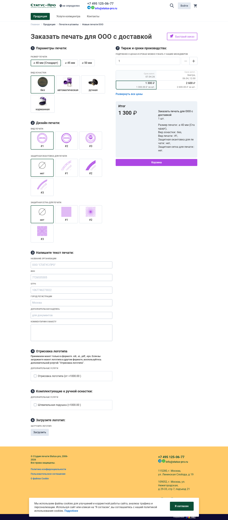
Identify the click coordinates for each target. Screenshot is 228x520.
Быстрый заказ (182, 36)
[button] (172, 5)
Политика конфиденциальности (48, 469)
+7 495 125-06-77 (101, 3)
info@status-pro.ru (106, 8)
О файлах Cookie (40, 478)
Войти (184, 5)
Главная (35, 24)
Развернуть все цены (129, 94)
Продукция (49, 24)
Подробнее (71, 510)
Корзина (156, 162)
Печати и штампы (69, 24)
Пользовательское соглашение (48, 474)
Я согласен (182, 506)
